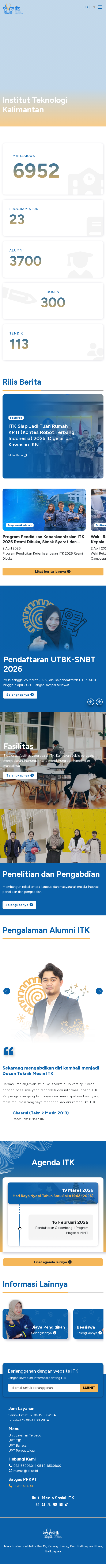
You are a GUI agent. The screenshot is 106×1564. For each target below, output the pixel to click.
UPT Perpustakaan (22, 1450)
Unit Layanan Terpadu (24, 1435)
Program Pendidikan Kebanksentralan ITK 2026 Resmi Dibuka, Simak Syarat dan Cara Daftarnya (43, 541)
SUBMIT (89, 1388)
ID (86, 7)
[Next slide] (99, 702)
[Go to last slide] (90, 702)
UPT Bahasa (17, 1445)
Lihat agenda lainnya (53, 1262)
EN (93, 7)
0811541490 (23, 1486)
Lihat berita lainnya (53, 572)
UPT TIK (14, 1440)
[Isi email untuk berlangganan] (44, 1388)
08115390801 (24, 1466)
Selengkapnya (20, 695)
